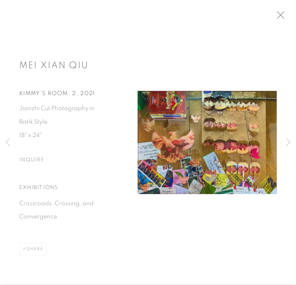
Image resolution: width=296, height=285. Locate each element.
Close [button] (284, 17)
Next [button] (288, 142)
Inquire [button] (31, 162)
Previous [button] (7, 142)
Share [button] (35, 251)
